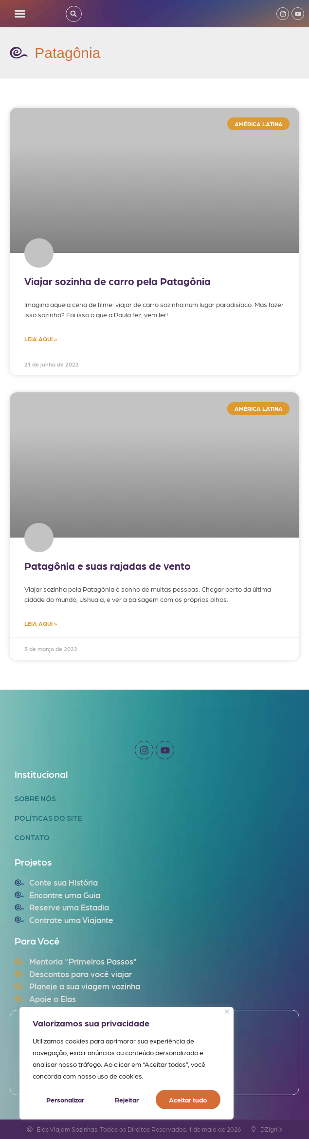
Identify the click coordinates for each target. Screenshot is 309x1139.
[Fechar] (227, 1012)
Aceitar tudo (188, 1099)
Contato (32, 837)
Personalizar (65, 1099)
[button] (20, 13)
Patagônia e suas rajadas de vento (107, 566)
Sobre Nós (35, 798)
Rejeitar (126, 1099)
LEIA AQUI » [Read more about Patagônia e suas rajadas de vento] (40, 623)
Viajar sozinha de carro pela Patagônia (117, 281)
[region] (126, 1063)
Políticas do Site (48, 817)
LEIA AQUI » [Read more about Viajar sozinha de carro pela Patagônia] (40, 338)
